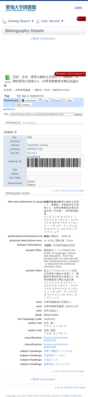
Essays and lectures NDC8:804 (56, 339)
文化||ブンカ (51, 359)
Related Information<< (71, 73)
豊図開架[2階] (35, 149)
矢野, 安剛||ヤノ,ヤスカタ (58, 351)
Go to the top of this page (69, 190)
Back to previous (44, 38)
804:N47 (32, 153)
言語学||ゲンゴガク (54, 355)
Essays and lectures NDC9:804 (56, 345)
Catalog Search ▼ (17, 21)
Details (10, 109)
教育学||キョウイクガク (57, 364)
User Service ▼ (49, 21)
